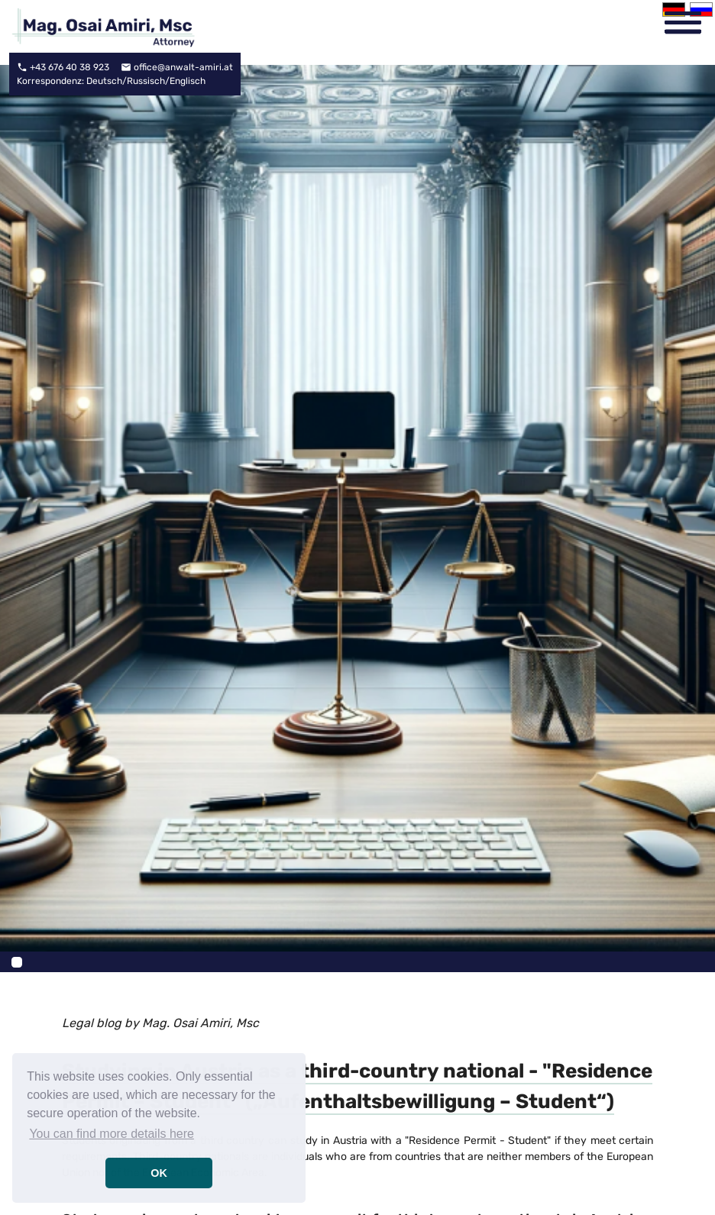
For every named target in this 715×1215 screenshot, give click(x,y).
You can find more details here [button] (111, 1133)
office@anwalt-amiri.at (183, 67)
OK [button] (158, 1173)
